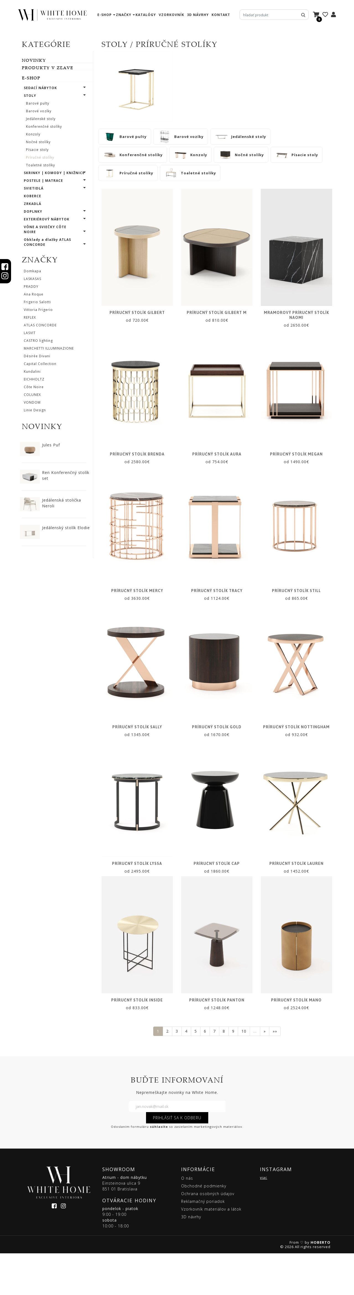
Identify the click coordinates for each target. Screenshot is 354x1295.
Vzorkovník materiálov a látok (211, 1250)
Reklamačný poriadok (203, 1243)
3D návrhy (198, 14)
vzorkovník (171, 14)
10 (243, 1072)
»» (275, 1072)
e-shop (104, 14)
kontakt (221, 14)
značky (123, 14)
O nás (187, 1219)
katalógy (146, 14)
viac (263, 1219)
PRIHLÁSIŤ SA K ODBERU (177, 1159)
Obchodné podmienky (203, 1227)
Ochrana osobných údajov (207, 1235)
